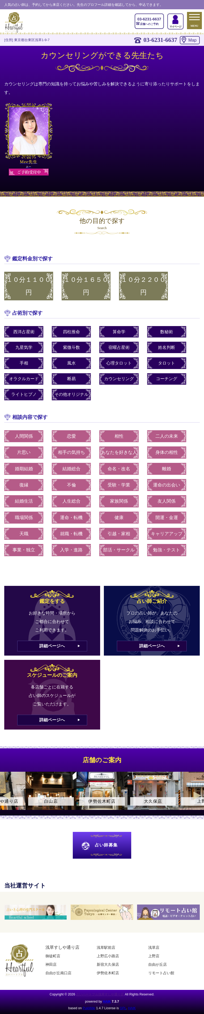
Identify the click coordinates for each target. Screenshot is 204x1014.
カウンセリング (119, 378)
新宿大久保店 (108, 964)
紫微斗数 (71, 347)
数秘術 (166, 332)
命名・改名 (119, 468)
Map (192, 40)
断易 (71, 378)
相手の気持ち (71, 452)
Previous (6, 795)
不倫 (71, 485)
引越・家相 (119, 533)
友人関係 (167, 501)
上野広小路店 (108, 956)
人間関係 (24, 436)
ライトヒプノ (24, 394)
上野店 (153, 956)
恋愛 (71, 436)
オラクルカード (24, 378)
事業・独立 (23, 549)
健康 (119, 517)
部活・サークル (119, 549)
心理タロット (119, 363)
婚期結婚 (24, 468)
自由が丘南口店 (58, 973)
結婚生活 (24, 501)
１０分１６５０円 (86, 286)
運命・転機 (71, 517)
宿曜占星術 (119, 347)
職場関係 (24, 517)
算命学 (119, 332)
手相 (24, 363)
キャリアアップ (166, 533)
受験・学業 (119, 485)
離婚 (166, 468)
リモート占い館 (161, 973)
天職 (23, 533)
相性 (119, 436)
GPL (123, 1008)
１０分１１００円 (28, 286)
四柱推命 (71, 332)
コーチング (166, 378)
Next (197, 795)
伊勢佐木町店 (108, 973)
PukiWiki (89, 1008)
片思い (24, 452)
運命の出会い (166, 485)
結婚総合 (71, 468)
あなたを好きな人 (119, 452)
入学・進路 (71, 549)
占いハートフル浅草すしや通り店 (100, 994)
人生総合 (71, 501)
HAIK (107, 1001)
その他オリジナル (71, 394)
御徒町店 (52, 956)
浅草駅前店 (106, 947)
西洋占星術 (24, 332)
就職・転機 (71, 533)
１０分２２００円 (143, 286)
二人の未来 (166, 436)
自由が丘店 (157, 964)
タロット (166, 363)
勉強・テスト (166, 549)
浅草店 (153, 947)
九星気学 (23, 347)
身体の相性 (166, 452)
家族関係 (119, 501)
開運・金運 (166, 517)
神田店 (51, 964)
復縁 (23, 485)
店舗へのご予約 (149, 20)
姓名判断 (166, 347)
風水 (71, 363)
